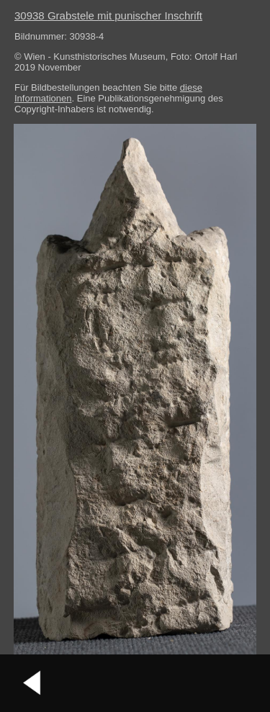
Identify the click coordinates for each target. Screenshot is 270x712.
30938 (108, 15)
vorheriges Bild (32, 683)
